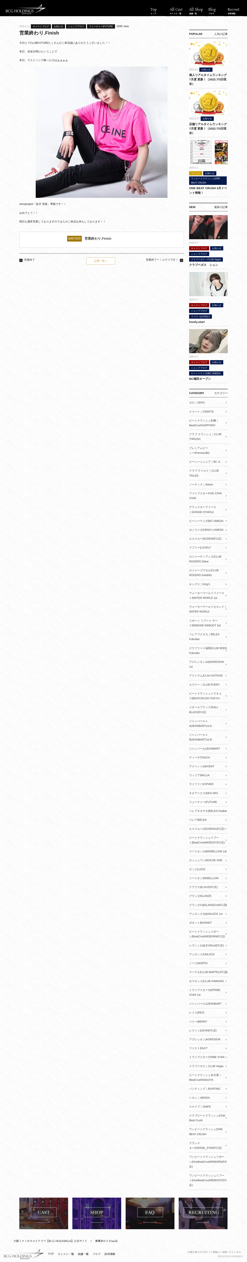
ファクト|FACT (198, 1047)
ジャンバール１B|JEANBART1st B (200, 737)
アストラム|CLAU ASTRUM (205, 674)
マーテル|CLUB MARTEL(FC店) (208, 971)
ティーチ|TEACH (199, 756)
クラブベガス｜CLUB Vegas (206, 259)
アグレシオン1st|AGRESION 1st (206, 664)
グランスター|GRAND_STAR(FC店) (205, 1144)
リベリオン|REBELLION (203, 877)
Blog (216, 11)
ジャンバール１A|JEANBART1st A (200, 723)
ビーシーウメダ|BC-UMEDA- (206, 373)
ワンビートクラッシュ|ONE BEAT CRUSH (205, 180)
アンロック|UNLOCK (202, 953)
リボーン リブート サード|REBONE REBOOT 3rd (205, 622)
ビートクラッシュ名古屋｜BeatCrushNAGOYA (205, 1076)
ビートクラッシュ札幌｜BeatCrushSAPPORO (204, 422)
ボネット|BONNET (200, 921)
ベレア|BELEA (198, 819)
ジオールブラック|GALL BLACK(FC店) (203, 709)
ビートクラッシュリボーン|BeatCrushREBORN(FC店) (207, 933)
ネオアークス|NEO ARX (203, 792)
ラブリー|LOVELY (200, 316)
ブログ (96, 1253)
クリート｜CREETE (201, 411)
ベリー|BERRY (198, 1020)
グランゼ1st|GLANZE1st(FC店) (208, 904)
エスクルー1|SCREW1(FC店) (206, 828)
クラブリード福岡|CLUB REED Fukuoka (208, 650)
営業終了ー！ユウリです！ (162, 259)
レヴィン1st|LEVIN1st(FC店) (206, 944)
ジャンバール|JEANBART (204, 747)
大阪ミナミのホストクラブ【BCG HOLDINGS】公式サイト (50, 1240)
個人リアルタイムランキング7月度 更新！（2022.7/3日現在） (208, 79)
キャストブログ (41, 26)
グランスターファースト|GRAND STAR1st (202, 509)
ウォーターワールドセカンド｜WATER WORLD (208, 608)
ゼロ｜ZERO (197, 402)
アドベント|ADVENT (201, 765)
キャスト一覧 (66, 1253)
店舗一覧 (83, 1253)
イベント (195, 173)
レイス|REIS (196, 1011)
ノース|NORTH (198, 962)
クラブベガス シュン (203, 264)
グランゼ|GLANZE (200, 895)
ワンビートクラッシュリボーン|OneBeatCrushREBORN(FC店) (207, 1160)
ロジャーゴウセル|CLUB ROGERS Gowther (204, 572)
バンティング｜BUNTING (204, 1087)
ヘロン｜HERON (199, 1096)
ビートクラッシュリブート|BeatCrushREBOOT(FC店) (207, 839)
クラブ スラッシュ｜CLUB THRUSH (205, 436)
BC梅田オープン (200, 378)
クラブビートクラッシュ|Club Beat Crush (207, 1117)
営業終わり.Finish (98, 238)
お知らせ (58, 26)
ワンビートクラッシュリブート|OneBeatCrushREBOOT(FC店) (207, 1179)
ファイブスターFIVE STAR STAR (205, 495)
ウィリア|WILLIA (199, 774)
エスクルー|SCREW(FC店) (205, 538)
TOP (51, 1253)
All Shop (197, 11)
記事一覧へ (100, 260)
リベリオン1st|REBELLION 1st (207, 850)
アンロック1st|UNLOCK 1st (205, 913)
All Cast (178, 11)
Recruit (236, 11)
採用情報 (109, 1253)
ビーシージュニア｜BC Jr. (205, 461)
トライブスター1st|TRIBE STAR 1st (204, 991)
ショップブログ (76, 26)
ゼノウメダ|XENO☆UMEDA (206, 529)
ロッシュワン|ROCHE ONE (205, 859)
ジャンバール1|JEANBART (205, 1002)
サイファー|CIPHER (201, 783)
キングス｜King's (199, 583)
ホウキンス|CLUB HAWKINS (206, 980)
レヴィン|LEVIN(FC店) (203, 1029)
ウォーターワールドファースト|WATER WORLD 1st (206, 595)
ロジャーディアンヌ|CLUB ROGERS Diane (205, 558)
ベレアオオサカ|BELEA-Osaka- (208, 810)
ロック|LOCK (197, 868)
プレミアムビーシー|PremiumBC (199, 450)
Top (158, 11)
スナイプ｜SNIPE (200, 1105)
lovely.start (197, 321)
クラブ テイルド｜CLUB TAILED (204, 473)
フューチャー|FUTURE (101, 26)
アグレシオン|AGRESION (204, 1038)
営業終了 (29, 259)
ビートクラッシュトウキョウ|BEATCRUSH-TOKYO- (205, 695)
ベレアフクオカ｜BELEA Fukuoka (204, 636)
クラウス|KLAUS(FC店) (203, 886)
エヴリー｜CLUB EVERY (204, 683)
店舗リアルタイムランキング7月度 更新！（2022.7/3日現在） (208, 128)
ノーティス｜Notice (201, 483)
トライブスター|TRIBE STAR (206, 1056)
